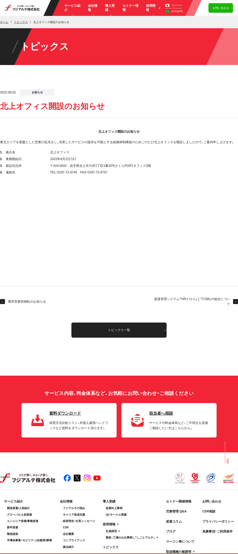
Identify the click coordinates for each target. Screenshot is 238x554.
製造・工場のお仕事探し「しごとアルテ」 (130, 537)
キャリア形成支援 (74, 514)
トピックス (111, 547)
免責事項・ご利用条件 (217, 531)
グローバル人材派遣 (19, 514)
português (174, 11)
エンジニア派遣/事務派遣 (22, 521)
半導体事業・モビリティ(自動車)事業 (29, 540)
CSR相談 (208, 511)
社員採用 (111, 531)
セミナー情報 (130, 8)
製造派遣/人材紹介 (18, 508)
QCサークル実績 (116, 514)
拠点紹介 (68, 546)
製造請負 (12, 534)
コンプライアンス (74, 540)
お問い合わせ (220, 8)
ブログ (171, 531)
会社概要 (68, 534)
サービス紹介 (72, 8)
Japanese (173, 5)
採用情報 (153, 8)
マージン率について (180, 541)
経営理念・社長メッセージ (79, 521)
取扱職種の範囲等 (178, 551)
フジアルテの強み (74, 508)
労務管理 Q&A (176, 511)
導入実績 (110, 8)
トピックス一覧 (119, 330)
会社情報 (92, 8)
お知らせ (37, 92)
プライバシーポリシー (218, 521)
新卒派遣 (12, 527)
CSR (66, 527)
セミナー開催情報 (178, 501)
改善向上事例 (114, 508)
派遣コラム (174, 521)
